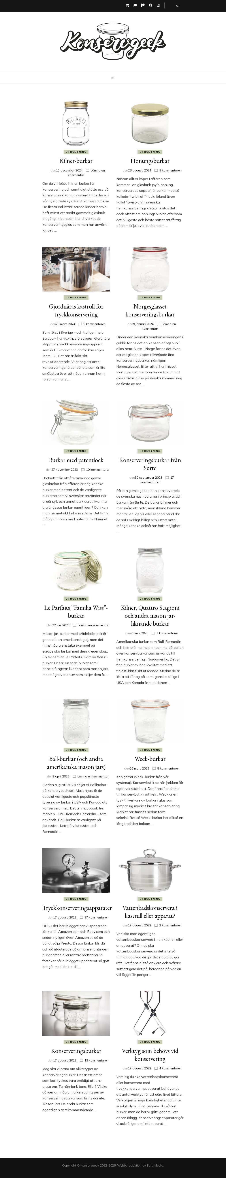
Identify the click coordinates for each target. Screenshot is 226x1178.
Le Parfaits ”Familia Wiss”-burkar (76, 611)
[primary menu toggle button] (113, 78)
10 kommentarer (97, 470)
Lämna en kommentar (93, 625)
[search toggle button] (177, 5)
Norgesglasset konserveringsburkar (150, 310)
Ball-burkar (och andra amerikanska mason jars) (76, 763)
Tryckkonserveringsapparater (77, 908)
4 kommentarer (170, 1068)
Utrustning (76, 151)
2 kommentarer (170, 925)
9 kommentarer (170, 170)
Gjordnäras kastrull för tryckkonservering (76, 310)
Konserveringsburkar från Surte (150, 464)
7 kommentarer (167, 633)
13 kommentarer (96, 1060)
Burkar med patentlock (76, 460)
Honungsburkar (150, 161)
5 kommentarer (94, 324)
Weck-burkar (150, 759)
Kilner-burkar (76, 161)
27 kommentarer (96, 917)
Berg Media (155, 1165)
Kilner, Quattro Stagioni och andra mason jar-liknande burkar (150, 615)
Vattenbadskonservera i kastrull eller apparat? (149, 912)
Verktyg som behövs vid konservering (150, 1055)
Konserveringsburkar (76, 1051)
